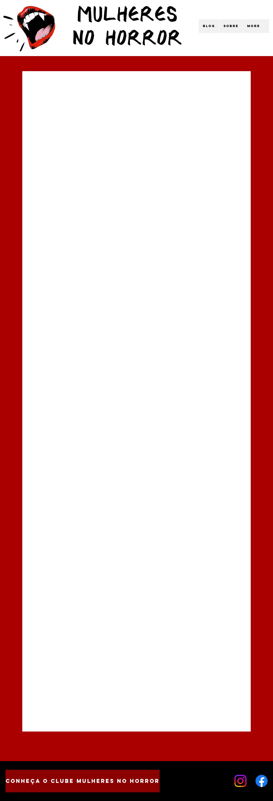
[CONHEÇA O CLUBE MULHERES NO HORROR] (83, 781)
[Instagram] (240, 781)
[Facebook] (262, 781)
